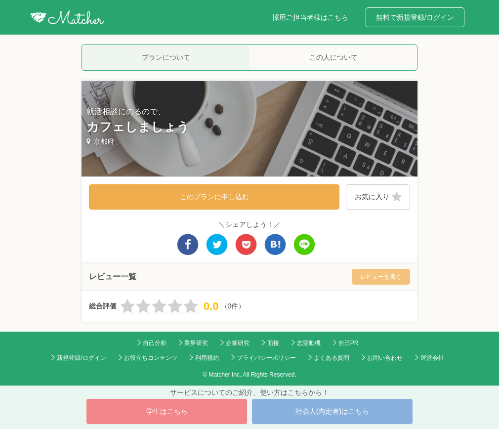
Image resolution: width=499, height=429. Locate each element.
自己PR (348, 343)
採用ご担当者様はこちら (310, 17)
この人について (333, 57)
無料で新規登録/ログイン (415, 17)
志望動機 (309, 343)
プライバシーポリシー (266, 357)
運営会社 (432, 357)
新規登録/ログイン (81, 357)
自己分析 (154, 343)
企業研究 (238, 343)
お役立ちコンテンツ (150, 357)
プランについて (166, 57)
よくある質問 (331, 357)
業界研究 (196, 343)
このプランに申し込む (214, 197)
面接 (273, 343)
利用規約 (207, 357)
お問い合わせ (385, 357)
